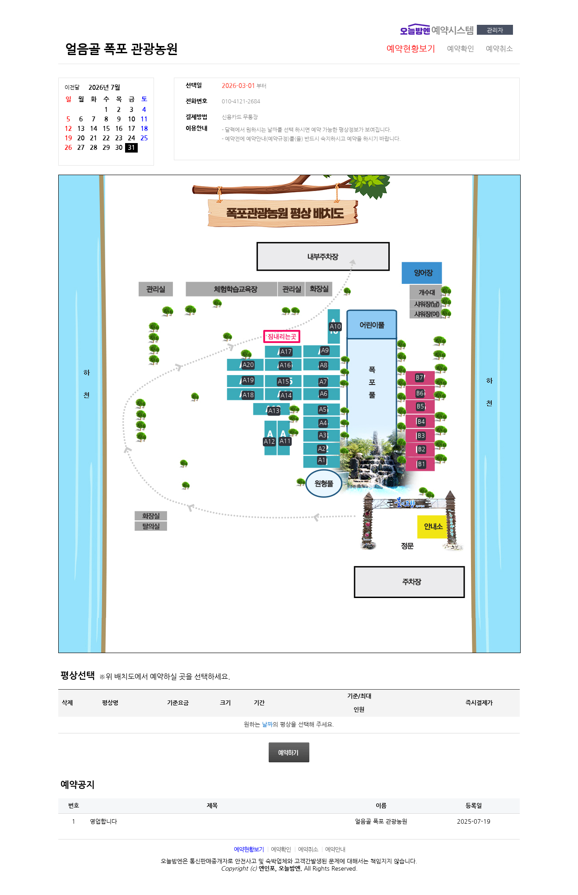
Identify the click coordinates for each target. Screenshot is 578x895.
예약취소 (308, 850)
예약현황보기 (249, 850)
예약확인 (281, 850)
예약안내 (335, 850)
